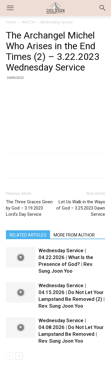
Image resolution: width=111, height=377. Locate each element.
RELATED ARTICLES (27, 235)
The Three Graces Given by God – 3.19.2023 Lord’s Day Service (29, 208)
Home (11, 22)
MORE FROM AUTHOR (74, 235)
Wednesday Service (56, 22)
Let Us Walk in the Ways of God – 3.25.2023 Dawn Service (80, 208)
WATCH (28, 22)
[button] (102, 8)
